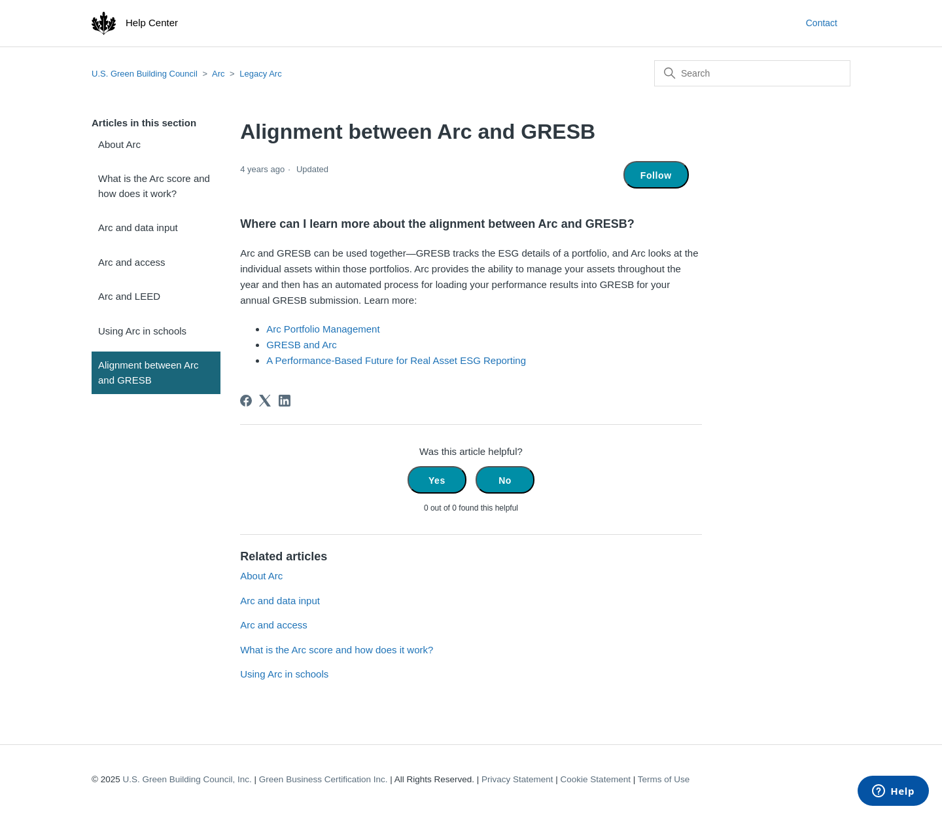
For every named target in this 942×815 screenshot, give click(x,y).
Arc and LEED (129, 296)
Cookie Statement (596, 779)
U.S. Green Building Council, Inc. (186, 779)
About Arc (119, 144)
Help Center (152, 22)
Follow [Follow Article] (656, 175)
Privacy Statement (517, 779)
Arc (218, 74)
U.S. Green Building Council (145, 74)
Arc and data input (138, 227)
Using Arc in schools (142, 330)
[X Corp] (265, 401)
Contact (821, 23)
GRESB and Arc (301, 344)
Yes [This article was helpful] (436, 480)
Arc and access (132, 262)
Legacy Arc (260, 74)
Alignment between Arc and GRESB (148, 372)
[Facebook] (246, 401)
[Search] (752, 73)
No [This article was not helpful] (505, 480)
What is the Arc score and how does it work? (154, 186)
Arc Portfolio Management (322, 329)
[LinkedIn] (284, 401)
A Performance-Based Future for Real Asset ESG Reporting (396, 360)
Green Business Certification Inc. (323, 779)
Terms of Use (664, 779)
